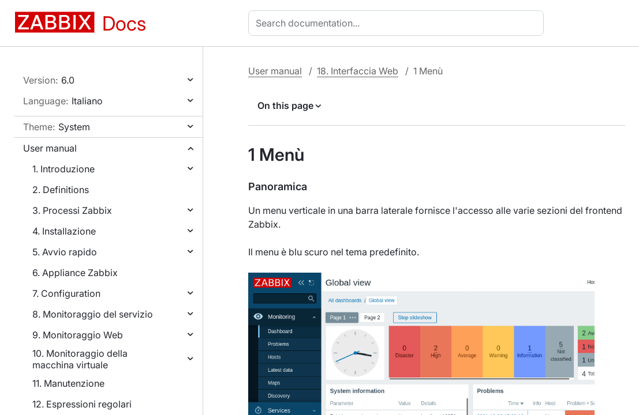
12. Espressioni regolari (82, 404)
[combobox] (398, 23)
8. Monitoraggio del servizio (92, 314)
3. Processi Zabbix (72, 210)
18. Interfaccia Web (357, 71)
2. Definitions (60, 189)
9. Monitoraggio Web (77, 335)
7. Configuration (66, 293)
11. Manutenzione (68, 383)
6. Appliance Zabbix (75, 272)
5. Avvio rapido (64, 252)
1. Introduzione (63, 169)
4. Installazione (64, 231)
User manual (50, 148)
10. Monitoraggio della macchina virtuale (80, 359)
